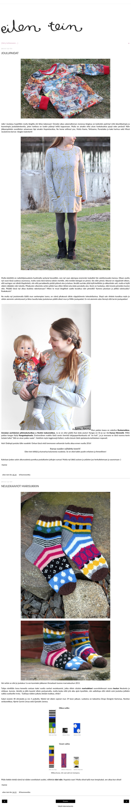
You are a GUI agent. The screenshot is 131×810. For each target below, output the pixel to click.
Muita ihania (82, 129)
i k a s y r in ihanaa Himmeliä (111, 433)
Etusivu (65, 801)
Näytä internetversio (65, 806)
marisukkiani (87, 688)
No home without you (65, 129)
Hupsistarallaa (49, 129)
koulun (116, 688)
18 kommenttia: (25, 475)
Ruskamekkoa (123, 430)
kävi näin (59, 779)
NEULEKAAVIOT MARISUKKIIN (20, 486)
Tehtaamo (92, 129)
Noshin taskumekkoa (46, 433)
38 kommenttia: (25, 792)
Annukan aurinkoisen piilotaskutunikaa (17, 433)
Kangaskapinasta (26, 435)
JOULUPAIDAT (10, 53)
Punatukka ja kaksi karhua (109, 129)
